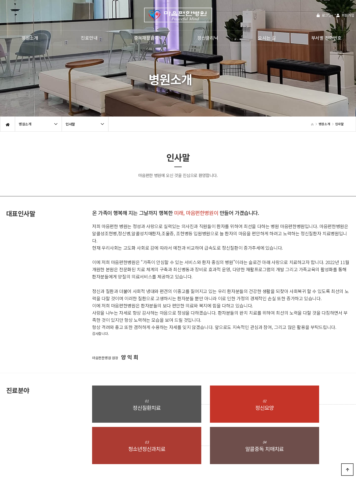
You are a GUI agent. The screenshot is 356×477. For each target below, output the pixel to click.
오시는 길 (267, 37)
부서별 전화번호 (326, 37)
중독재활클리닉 (148, 37)
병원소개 (30, 37)
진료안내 (89, 37)
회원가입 (345, 15)
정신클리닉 (207, 37)
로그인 (324, 15)
